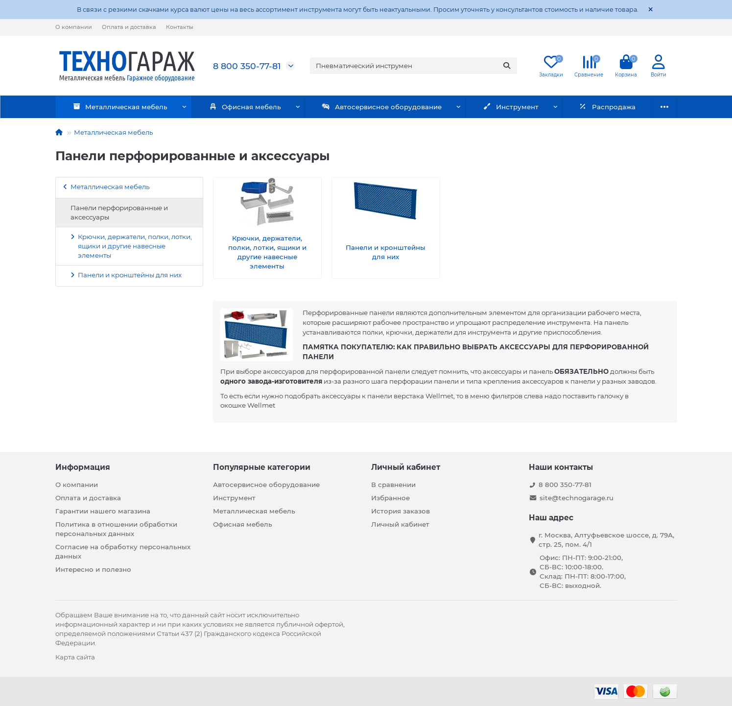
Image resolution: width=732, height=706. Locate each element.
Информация (82, 467)
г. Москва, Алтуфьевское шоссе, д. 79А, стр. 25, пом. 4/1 (606, 539)
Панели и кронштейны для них (130, 275)
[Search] (413, 65)
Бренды (643, 107)
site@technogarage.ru (577, 498)
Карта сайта (75, 657)
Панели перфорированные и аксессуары (119, 212)
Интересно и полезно (93, 569)
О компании (73, 27)
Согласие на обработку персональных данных (122, 551)
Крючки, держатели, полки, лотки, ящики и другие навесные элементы (135, 246)
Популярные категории (261, 467)
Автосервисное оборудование (361, 107)
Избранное (390, 498)
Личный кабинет (405, 467)
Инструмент (482, 107)
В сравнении (393, 484)
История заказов (400, 511)
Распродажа (570, 107)
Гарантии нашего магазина (102, 511)
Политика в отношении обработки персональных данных (116, 528)
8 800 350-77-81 (247, 66)
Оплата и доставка (129, 27)
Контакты (179, 27)
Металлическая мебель (116, 107)
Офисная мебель (232, 107)
